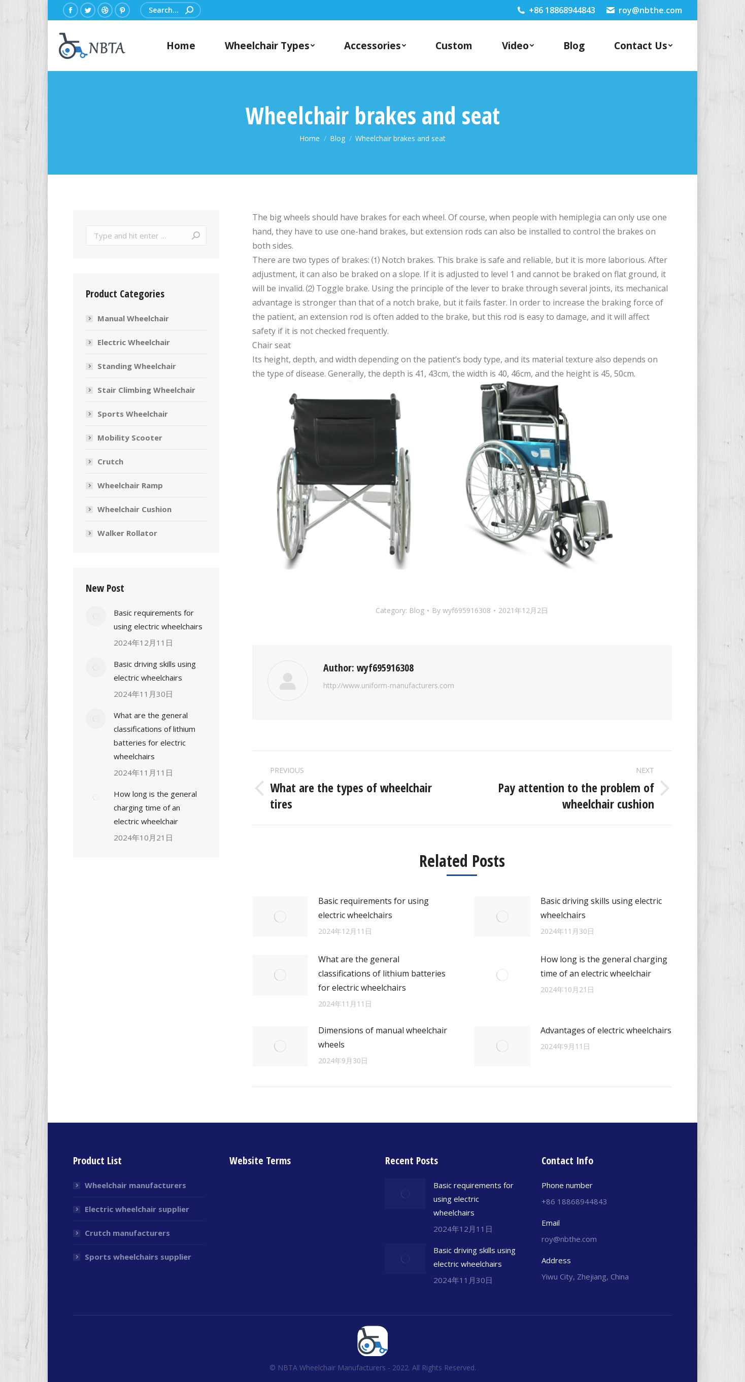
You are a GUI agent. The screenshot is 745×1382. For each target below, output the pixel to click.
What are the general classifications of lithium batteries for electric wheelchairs (382, 973)
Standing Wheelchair (136, 366)
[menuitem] (181, 45)
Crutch (110, 461)
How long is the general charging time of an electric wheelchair (603, 966)
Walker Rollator (127, 533)
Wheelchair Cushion (134, 509)
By (461, 610)
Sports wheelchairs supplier (138, 1257)
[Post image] (280, 916)
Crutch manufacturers (127, 1233)
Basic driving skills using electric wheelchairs (601, 908)
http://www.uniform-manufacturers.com (388, 685)
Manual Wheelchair (133, 318)
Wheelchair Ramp (130, 485)
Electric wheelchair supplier (137, 1209)
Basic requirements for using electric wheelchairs (373, 908)
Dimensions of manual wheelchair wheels (382, 1037)
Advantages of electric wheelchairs (605, 1030)
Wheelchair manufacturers (135, 1185)
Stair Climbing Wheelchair (146, 390)
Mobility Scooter (129, 437)
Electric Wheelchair (133, 342)
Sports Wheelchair (132, 414)
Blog (416, 610)
